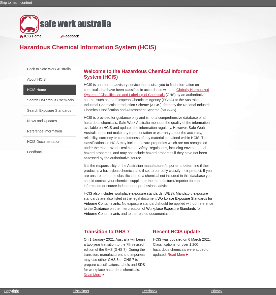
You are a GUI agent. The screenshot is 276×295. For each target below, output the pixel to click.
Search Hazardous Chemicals (50, 100)
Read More (92, 275)
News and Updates (42, 121)
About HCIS (36, 79)
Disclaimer (81, 291)
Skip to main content (16, 3)
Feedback (69, 36)
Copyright (11, 291)
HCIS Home (31, 36)
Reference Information (44, 131)
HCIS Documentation (43, 142)
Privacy (216, 291)
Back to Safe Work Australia (49, 69)
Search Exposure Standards (49, 110)
